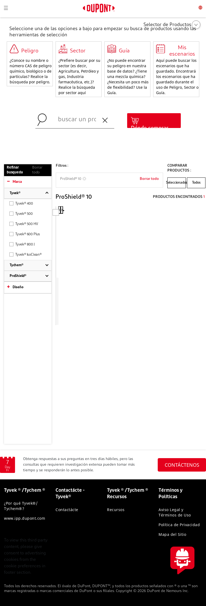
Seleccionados (176, 182)
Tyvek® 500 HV (23, 224)
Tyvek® (15, 193)
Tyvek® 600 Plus (24, 234)
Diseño (18, 287)
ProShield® (18, 276)
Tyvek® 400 (21, 203)
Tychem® (16, 265)
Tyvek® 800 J (22, 244)
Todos (196, 182)
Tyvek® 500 (21, 214)
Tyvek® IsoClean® (25, 254)
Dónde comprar (149, 128)
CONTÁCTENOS (182, 465)
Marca (17, 182)
